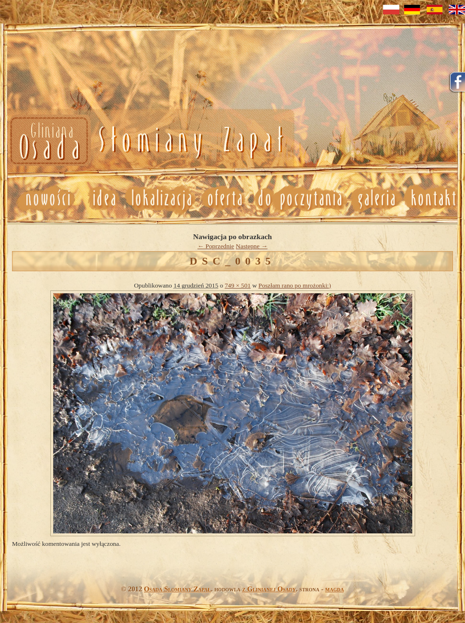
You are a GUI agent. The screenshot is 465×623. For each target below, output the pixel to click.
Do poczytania (299, 198)
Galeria (376, 198)
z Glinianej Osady (269, 589)
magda (335, 589)
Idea (100, 198)
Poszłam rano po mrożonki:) (294, 285)
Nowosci (145, 141)
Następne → (251, 246)
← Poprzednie (216, 246)
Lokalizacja (161, 198)
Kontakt (434, 198)
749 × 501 (238, 285)
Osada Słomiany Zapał (177, 589)
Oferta (224, 198)
